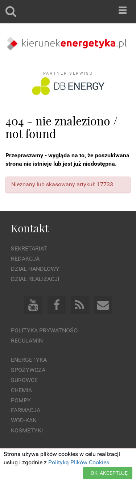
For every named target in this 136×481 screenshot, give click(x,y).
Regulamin (27, 340)
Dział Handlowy (35, 268)
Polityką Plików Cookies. (79, 462)
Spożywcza (28, 369)
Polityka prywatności (45, 330)
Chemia (21, 390)
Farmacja (25, 410)
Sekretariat (29, 248)
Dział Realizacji (35, 278)
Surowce (24, 380)
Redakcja (25, 258)
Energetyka (29, 359)
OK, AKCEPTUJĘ (109, 473)
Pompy (21, 400)
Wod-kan (24, 420)
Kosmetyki (27, 430)
